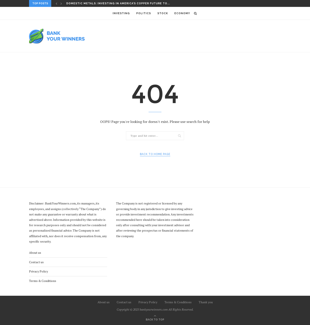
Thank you (206, 302)
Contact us (36, 262)
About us (35, 253)
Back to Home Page (155, 154)
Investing (121, 13)
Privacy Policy (38, 271)
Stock (162, 13)
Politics (143, 13)
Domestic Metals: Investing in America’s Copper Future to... (118, 3)
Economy (182, 13)
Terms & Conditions (42, 281)
